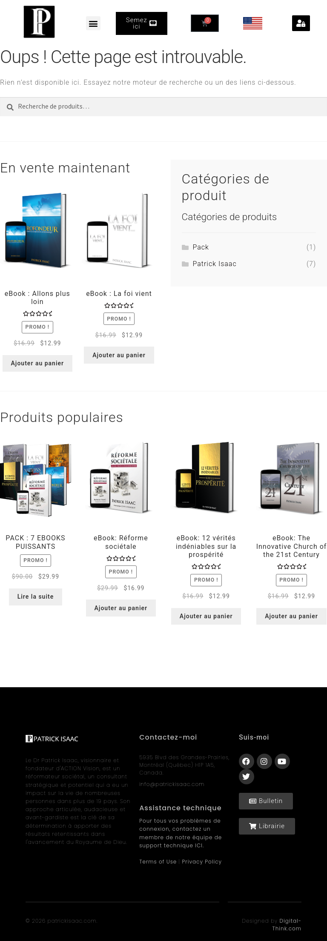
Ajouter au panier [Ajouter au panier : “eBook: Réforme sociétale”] (120, 608)
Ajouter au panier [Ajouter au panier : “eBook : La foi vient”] (119, 355)
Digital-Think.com (286, 924)
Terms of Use (158, 861)
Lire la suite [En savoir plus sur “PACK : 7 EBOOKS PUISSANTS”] (35, 596)
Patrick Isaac (214, 264)
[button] (93, 23)
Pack (200, 247)
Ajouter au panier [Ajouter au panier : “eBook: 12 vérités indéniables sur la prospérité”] (206, 616)
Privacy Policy (202, 861)
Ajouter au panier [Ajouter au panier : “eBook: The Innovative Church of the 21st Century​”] (291, 616)
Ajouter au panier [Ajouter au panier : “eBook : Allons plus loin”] (37, 363)
